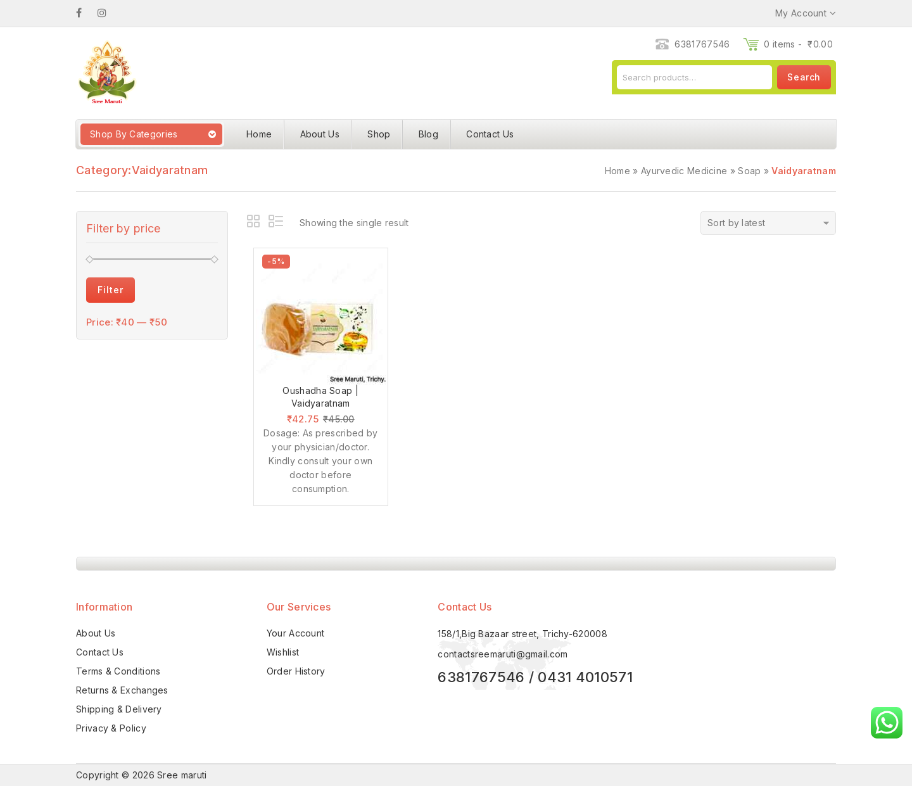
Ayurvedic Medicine (684, 170)
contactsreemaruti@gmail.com (502, 654)
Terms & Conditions (118, 671)
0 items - (798, 44)
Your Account (296, 633)
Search (804, 77)
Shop (378, 134)
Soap (749, 170)
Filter (111, 289)
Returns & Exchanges (122, 690)
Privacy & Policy (111, 728)
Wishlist (283, 652)
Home (259, 134)
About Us (319, 134)
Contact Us (490, 134)
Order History (296, 671)
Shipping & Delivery (119, 709)
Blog (428, 134)
